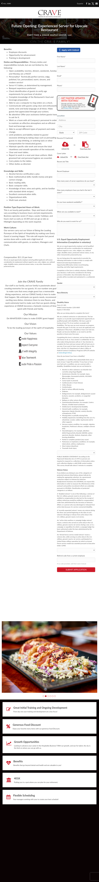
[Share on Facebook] (86, 4)
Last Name (61, 66)
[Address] (76, 120)
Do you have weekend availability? (70, 202)
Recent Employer (63, 171)
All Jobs (6, 3)
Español (80, 3)
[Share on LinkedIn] (89, 4)
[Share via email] (96, 3)
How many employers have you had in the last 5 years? (74, 191)
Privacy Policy (68, 108)
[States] (66, 132)
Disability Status (63, 302)
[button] (43, 696)
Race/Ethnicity (62, 293)
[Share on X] (93, 3)
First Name (61, 57)
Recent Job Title (63, 162)
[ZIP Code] (86, 132)
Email (59, 76)
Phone (59, 86)
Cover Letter (61, 153)
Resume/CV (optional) (65, 138)
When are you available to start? (69, 212)
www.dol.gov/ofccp (65, 353)
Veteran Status (62, 470)
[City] (76, 126)
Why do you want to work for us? (69, 221)
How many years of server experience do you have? (76, 181)
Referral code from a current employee (71, 556)
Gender (59, 283)
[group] (49, 657)
